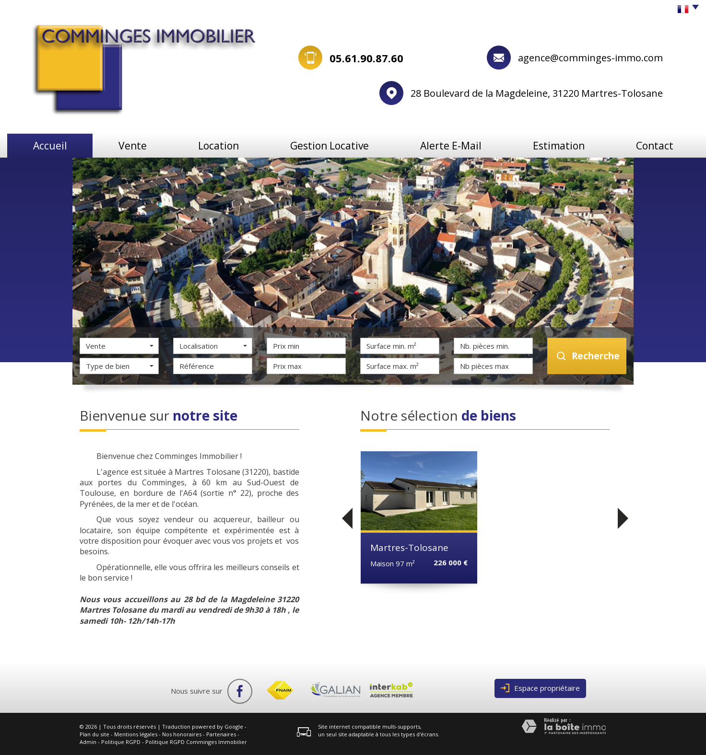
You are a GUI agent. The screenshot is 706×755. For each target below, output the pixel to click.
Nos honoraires (181, 734)
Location (218, 145)
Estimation (559, 145)
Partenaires (221, 734)
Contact (654, 145)
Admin (88, 741)
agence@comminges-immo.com (590, 57)
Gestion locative (329, 145)
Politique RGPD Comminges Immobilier (196, 741)
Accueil (50, 145)
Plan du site (94, 734)
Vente (132, 145)
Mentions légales (135, 734)
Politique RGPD (121, 741)
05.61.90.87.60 (366, 58)
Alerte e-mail (451, 145)
